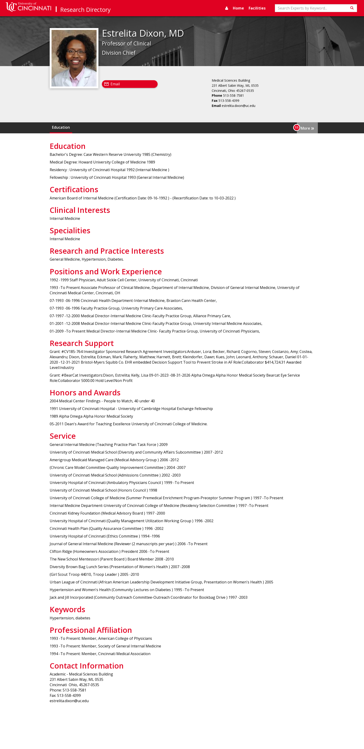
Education (61, 127)
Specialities (149, 127)
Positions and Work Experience (254, 127)
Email (115, 83)
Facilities (257, 8)
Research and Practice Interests (193, 127)
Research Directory (85, 9)
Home (238, 8)
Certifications (87, 127)
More (307, 128)
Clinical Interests (119, 127)
